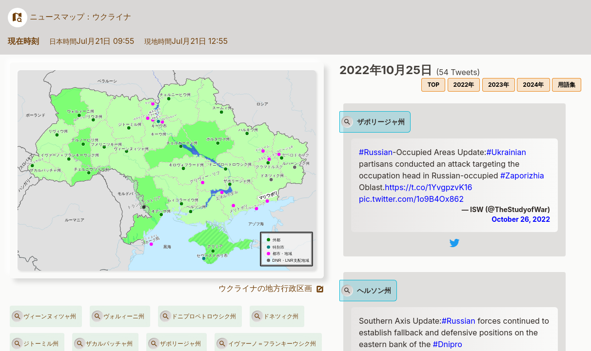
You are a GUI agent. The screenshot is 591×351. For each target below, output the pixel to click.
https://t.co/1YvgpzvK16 (428, 187)
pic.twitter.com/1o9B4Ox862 (411, 199)
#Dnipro (447, 344)
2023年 (498, 84)
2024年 (533, 84)
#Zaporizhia (522, 175)
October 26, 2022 (521, 219)
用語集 (566, 84)
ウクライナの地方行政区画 (271, 288)
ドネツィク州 (275, 316)
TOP (433, 84)
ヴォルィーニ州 (118, 316)
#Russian (376, 152)
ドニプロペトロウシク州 (198, 316)
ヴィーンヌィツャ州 (44, 316)
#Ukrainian (506, 152)
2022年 (463, 84)
